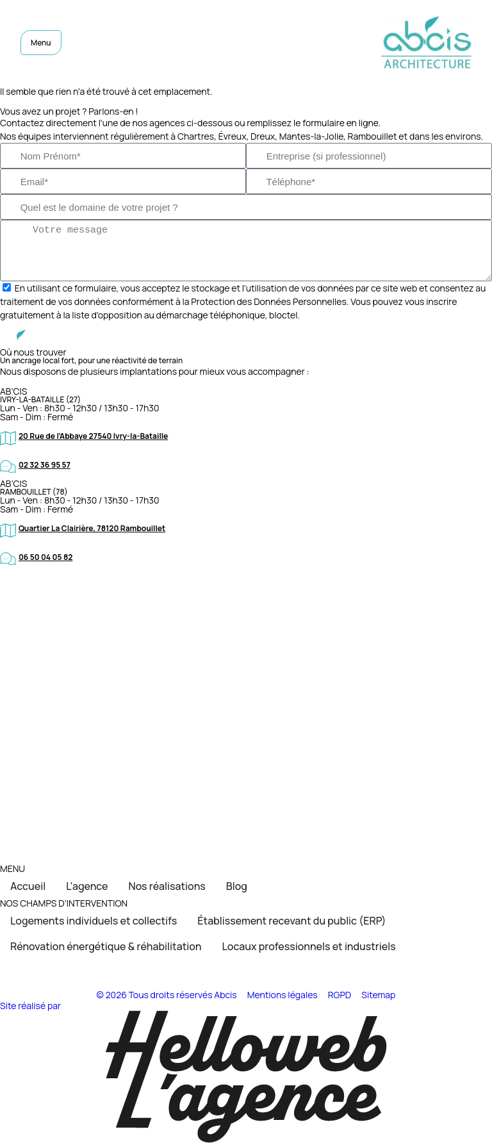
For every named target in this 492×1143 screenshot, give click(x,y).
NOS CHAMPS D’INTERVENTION (63, 903)
